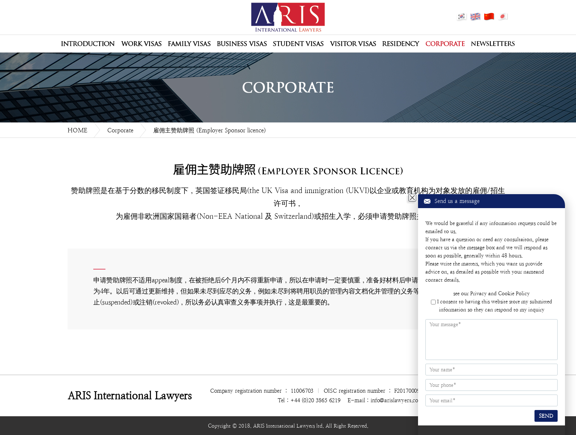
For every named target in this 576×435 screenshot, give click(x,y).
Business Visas (242, 43)
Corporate (445, 43)
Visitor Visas (353, 43)
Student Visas (298, 43)
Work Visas (141, 43)
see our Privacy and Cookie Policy (491, 293)
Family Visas (189, 43)
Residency (401, 43)
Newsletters (493, 43)
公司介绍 (88, 43)
